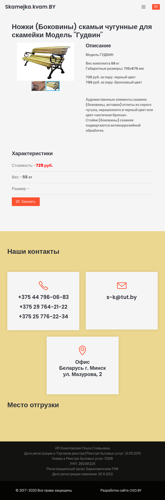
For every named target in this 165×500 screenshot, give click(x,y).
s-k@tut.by (122, 297)
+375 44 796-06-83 (43, 297)
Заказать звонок (156, 7)
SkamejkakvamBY (30, 7)
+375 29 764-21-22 (43, 306)
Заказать (25, 201)
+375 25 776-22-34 (43, 316)
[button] (75, 46)
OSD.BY (136, 490)
